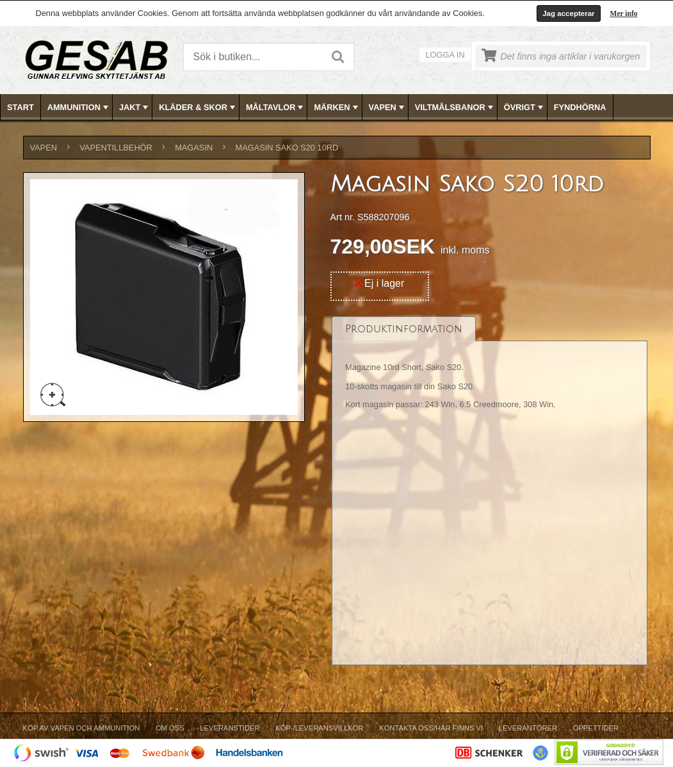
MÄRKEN (337, 107)
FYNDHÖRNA (580, 107)
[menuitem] (21, 107)
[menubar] (337, 107)
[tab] (404, 328)
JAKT (134, 107)
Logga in (445, 55)
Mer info (624, 13)
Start (20, 107)
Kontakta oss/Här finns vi (431, 728)
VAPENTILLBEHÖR (115, 147)
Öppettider (596, 728)
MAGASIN (194, 147)
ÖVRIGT (525, 107)
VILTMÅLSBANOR (455, 107)
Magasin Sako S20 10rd (287, 147)
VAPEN (388, 107)
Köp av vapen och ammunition (81, 728)
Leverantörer (528, 728)
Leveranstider (229, 728)
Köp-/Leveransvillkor (319, 728)
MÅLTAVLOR (275, 107)
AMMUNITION (79, 107)
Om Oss (170, 728)
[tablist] (490, 491)
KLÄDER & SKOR (198, 107)
